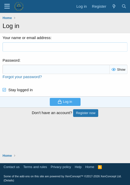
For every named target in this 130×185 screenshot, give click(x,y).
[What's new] (114, 6)
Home (89, 167)
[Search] (124, 6)
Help (78, 167)
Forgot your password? (22, 77)
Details (9, 180)
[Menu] (7, 6)
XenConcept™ (74, 176)
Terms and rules (35, 167)
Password (11, 60)
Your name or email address (27, 37)
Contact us (11, 167)
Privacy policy (61, 167)
